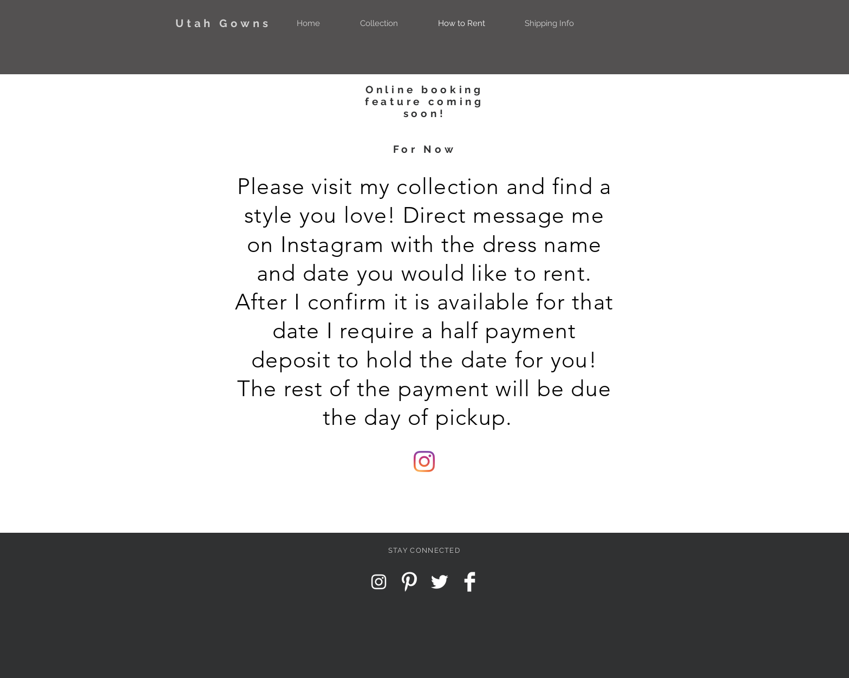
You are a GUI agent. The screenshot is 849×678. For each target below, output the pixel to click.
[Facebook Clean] (470, 582)
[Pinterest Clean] (409, 582)
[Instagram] (424, 461)
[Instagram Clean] (379, 582)
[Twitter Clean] (439, 582)
